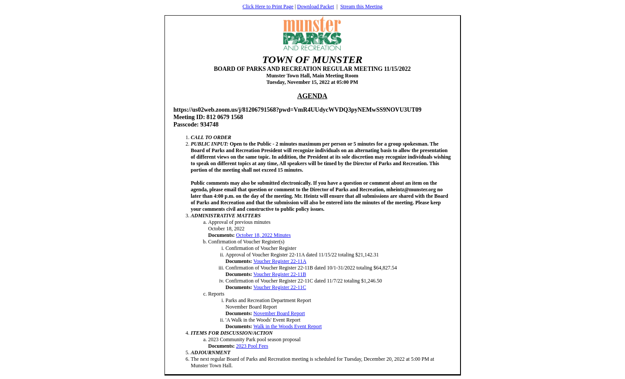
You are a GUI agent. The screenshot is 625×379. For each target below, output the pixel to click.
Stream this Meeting (361, 6)
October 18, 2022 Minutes (263, 235)
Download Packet (315, 6)
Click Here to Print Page (268, 6)
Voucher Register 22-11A (279, 261)
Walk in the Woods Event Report (287, 326)
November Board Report (279, 313)
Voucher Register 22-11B (279, 274)
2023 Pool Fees (252, 346)
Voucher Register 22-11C (279, 287)
